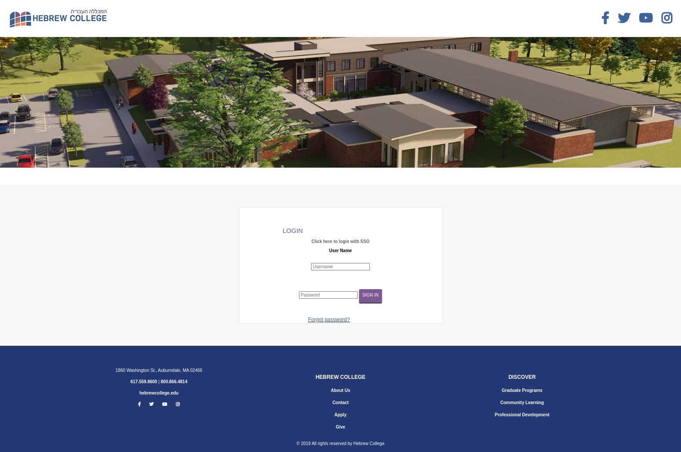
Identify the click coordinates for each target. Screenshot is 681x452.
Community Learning (522, 402)
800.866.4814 (174, 381)
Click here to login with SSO (340, 241)
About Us (340, 390)
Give (341, 427)
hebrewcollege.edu (158, 393)
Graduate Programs (522, 390)
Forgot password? (329, 320)
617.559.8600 (144, 381)
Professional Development (522, 414)
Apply (341, 414)
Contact (340, 402)
